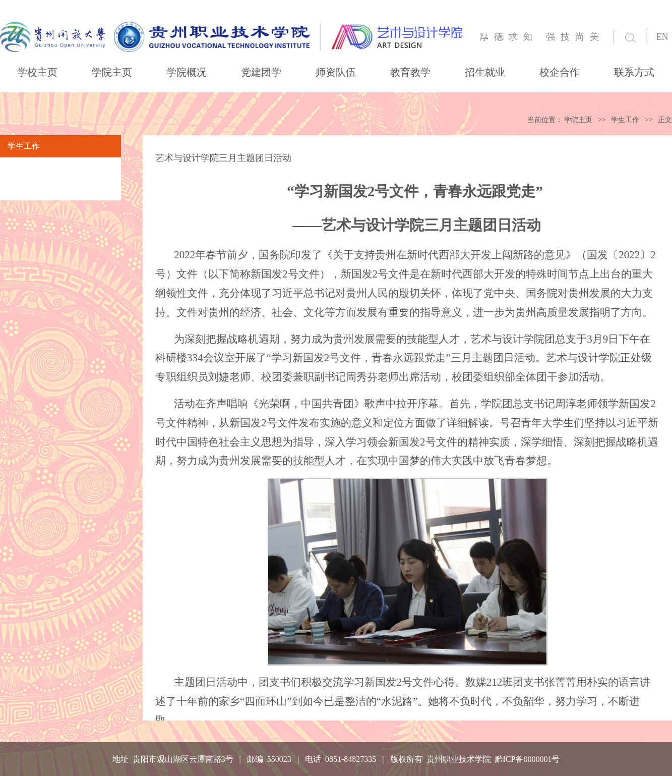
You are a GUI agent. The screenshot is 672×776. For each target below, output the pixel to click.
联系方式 (634, 72)
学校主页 (37, 72)
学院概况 (186, 72)
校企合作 (559, 72)
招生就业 (485, 72)
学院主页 (112, 72)
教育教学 (410, 72)
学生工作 (625, 120)
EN (662, 37)
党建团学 (261, 72)
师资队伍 (336, 72)
